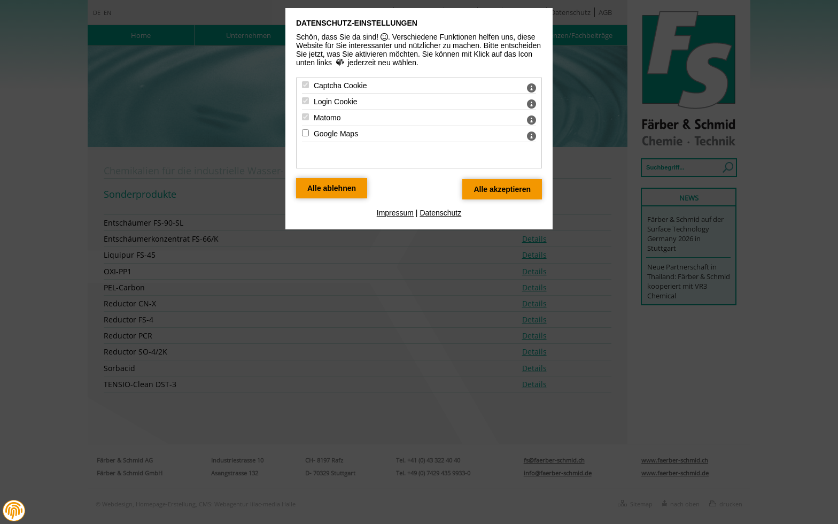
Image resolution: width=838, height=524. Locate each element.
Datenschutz (440, 213)
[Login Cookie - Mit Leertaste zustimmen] (305, 100)
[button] (13, 510)
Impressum (395, 213)
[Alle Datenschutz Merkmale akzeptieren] (502, 189)
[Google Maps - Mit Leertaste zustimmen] (305, 132)
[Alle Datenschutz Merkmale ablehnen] (331, 188)
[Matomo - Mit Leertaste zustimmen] (305, 116)
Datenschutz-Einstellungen (356, 23)
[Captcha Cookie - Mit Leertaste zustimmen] (305, 84)
